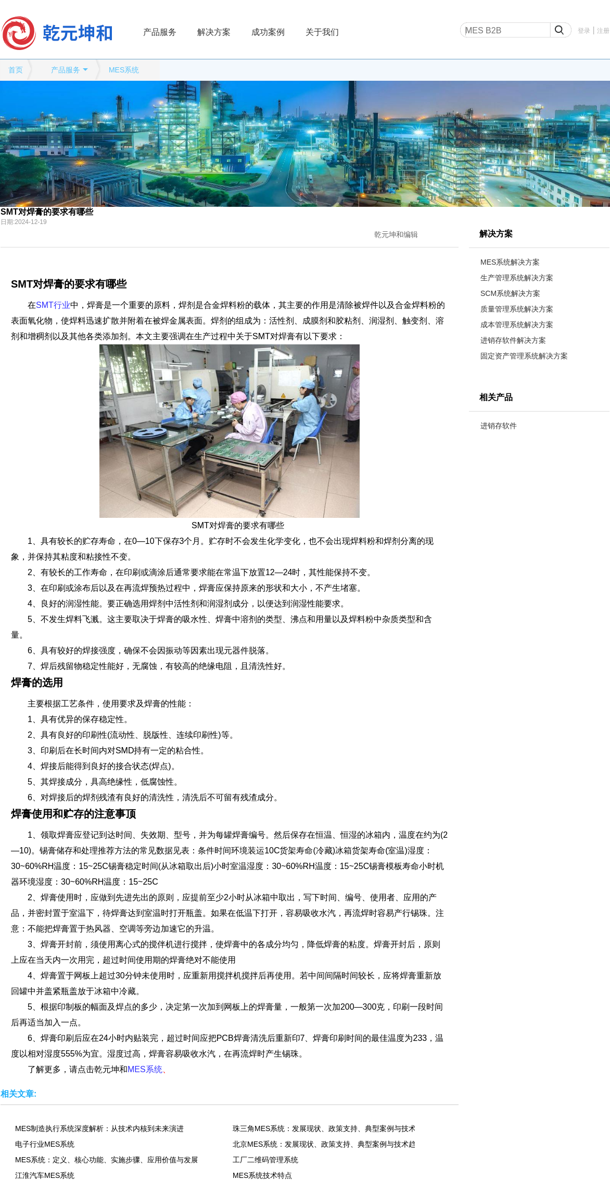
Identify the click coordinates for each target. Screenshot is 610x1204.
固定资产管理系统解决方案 (524, 356)
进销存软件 (498, 425)
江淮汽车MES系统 (44, 1175)
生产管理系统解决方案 (516, 278)
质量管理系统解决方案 (516, 309)
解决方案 (214, 32)
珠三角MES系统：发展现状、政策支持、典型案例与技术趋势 (324, 1128)
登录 (584, 30)
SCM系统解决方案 (510, 293)
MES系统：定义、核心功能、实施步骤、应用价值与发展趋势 (106, 1160)
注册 (603, 30)
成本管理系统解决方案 (516, 324)
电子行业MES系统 (44, 1144)
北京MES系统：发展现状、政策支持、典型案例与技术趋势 (324, 1144)
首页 (15, 70)
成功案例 (268, 32)
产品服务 (159, 32)
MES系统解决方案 (510, 262)
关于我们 (322, 32)
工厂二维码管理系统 (265, 1160)
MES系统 (124, 70)
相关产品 (496, 397)
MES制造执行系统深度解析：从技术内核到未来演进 (99, 1128)
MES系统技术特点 (262, 1175)
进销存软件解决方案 (513, 340)
